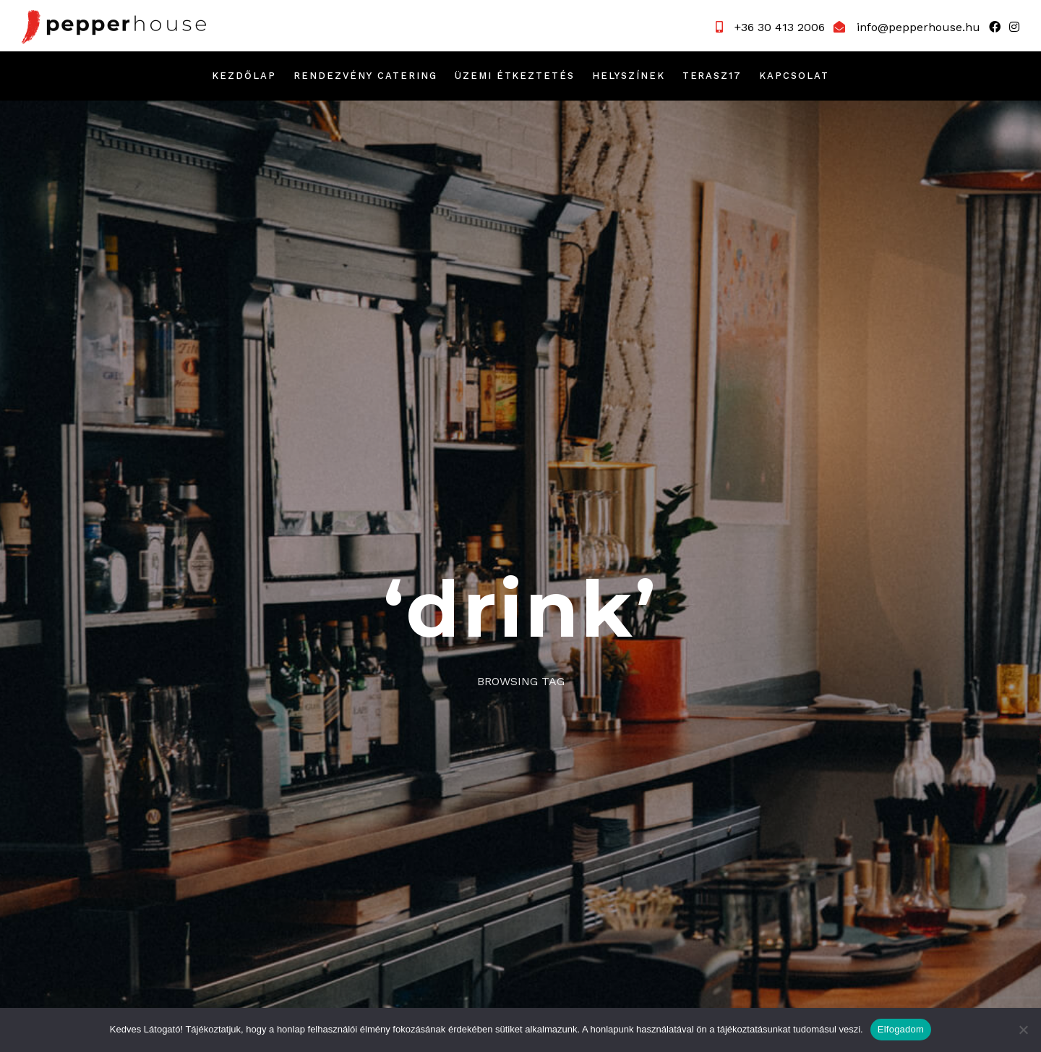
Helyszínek (628, 75)
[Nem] (1023, 1029)
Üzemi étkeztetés (515, 75)
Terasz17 (712, 75)
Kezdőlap (244, 75)
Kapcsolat (794, 75)
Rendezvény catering (365, 75)
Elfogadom (901, 1029)
